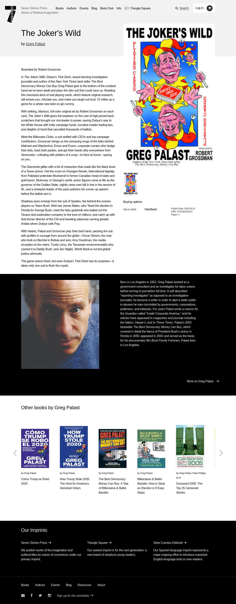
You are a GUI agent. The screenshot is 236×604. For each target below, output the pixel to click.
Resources (84, 585)
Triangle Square (97, 542)
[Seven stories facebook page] (32, 595)
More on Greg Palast (200, 381)
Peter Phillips (198, 473)
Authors (40, 585)
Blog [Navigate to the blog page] (94, 8)
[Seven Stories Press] (10, 14)
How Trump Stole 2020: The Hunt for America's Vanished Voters (75, 484)
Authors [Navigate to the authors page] (72, 8)
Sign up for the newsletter (73, 595)
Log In (200, 8)
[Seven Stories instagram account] (49, 595)
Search (184, 8)
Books (25, 585)
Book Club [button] (106, 8)
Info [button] (118, 8)
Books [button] (60, 8)
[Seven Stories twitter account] (40, 595)
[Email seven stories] (23, 595)
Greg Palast (35, 44)
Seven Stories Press (34, 8)
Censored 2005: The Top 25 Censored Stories (189, 488)
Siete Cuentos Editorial (167, 542)
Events (55, 585)
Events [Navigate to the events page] (84, 8)
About (101, 585)
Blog (69, 585)
